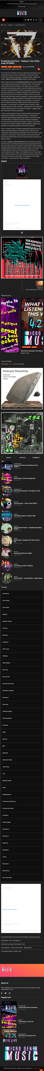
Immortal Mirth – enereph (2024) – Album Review (28, 578)
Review (10, 66)
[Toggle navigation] (3, 19)
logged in (10, 364)
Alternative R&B (17, 463)
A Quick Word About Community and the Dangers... (26, 465)
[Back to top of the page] (41, 1068)
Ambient (5, 350)
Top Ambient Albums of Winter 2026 (24, 516)
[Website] (22, 233)
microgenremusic (19, 227)
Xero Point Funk (17, 66)
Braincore (11, 25)
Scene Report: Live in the (25, 1019)
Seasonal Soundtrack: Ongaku (23, 553)
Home (4, 25)
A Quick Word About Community (27, 1005)
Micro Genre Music (9, 227)
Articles (11, 350)
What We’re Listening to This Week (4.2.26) (27, 491)
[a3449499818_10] (22, 433)
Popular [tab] (20, 457)
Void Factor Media (36, 1065)
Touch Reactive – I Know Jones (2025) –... (26, 503)
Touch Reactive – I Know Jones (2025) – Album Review (16, 947)
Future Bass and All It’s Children (23, 565)
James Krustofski (30, 66)
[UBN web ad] (22, 257)
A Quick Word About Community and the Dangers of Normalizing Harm (22, 3)
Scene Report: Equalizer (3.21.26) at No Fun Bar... (27, 540)
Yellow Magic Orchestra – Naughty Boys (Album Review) (28, 528)
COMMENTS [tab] (34, 457)
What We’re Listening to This (27, 1033)
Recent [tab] (6, 457)
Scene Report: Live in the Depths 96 (11, 354)
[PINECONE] (22, 388)
